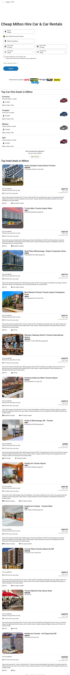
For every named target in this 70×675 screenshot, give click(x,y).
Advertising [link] (5, 651)
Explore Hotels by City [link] (25, 645)
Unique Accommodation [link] (25, 651)
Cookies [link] (39, 636)
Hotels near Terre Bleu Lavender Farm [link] (12, 588)
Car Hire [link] (10, 2)
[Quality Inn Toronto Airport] (35, 366)
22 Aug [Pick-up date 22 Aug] (9, 38)
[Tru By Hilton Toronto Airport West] (35, 195)
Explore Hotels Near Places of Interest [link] (27, 641)
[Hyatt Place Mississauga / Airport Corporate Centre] (35, 222)
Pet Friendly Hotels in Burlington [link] (11, 581)
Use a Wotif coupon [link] (58, 648)
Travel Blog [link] (22, 654)
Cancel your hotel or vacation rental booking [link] (61, 637)
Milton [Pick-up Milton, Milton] (9, 33)
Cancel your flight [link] (58, 641)
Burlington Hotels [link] (7, 584)
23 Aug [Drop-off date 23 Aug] (42, 38)
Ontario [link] (29, 2)
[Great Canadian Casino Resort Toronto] (35, 168)
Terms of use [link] (40, 639)
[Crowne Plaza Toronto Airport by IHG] (35, 420)
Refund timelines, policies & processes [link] (60, 644)
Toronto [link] (34, 2)
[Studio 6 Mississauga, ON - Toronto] (35, 339)
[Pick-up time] (18, 43)
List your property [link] (7, 639)
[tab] (5, 569)
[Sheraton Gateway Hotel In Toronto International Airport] (35, 281)
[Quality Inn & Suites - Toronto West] (35, 394)
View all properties (35, 496)
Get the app (32, 615)
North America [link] (16, 2)
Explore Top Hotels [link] (24, 648)
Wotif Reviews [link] (23, 656)
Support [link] (55, 633)
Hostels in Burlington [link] (8, 574)
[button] (35, 54)
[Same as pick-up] (51, 32)
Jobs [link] (4, 636)
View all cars (35, 148)
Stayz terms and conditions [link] (43, 642)
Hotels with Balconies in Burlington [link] (11, 578)
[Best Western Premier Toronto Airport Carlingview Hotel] (35, 251)
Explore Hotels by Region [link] (26, 633)
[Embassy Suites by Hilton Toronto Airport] (35, 310)
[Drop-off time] (51, 43)
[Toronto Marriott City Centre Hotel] (35, 447)
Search (11, 60)
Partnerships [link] (6, 642)
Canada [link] (24, 2)
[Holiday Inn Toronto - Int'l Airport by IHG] (35, 474)
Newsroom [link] (5, 645)
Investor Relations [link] (7, 648)
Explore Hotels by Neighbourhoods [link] (24, 637)
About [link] (4, 633)
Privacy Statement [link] (41, 633)
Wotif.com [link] (3, 2)
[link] (35, 550)
